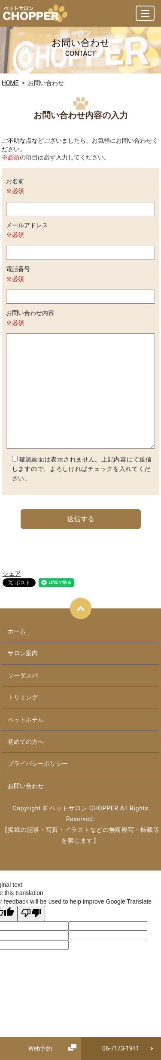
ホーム (17, 631)
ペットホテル (26, 719)
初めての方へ (26, 741)
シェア (12, 573)
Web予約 (40, 1048)
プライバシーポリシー (38, 763)
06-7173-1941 (120, 1048)
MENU (146, 17)
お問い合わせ (26, 785)
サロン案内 (23, 653)
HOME (10, 82)
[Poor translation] (31, 913)
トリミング (23, 697)
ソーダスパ (23, 675)
